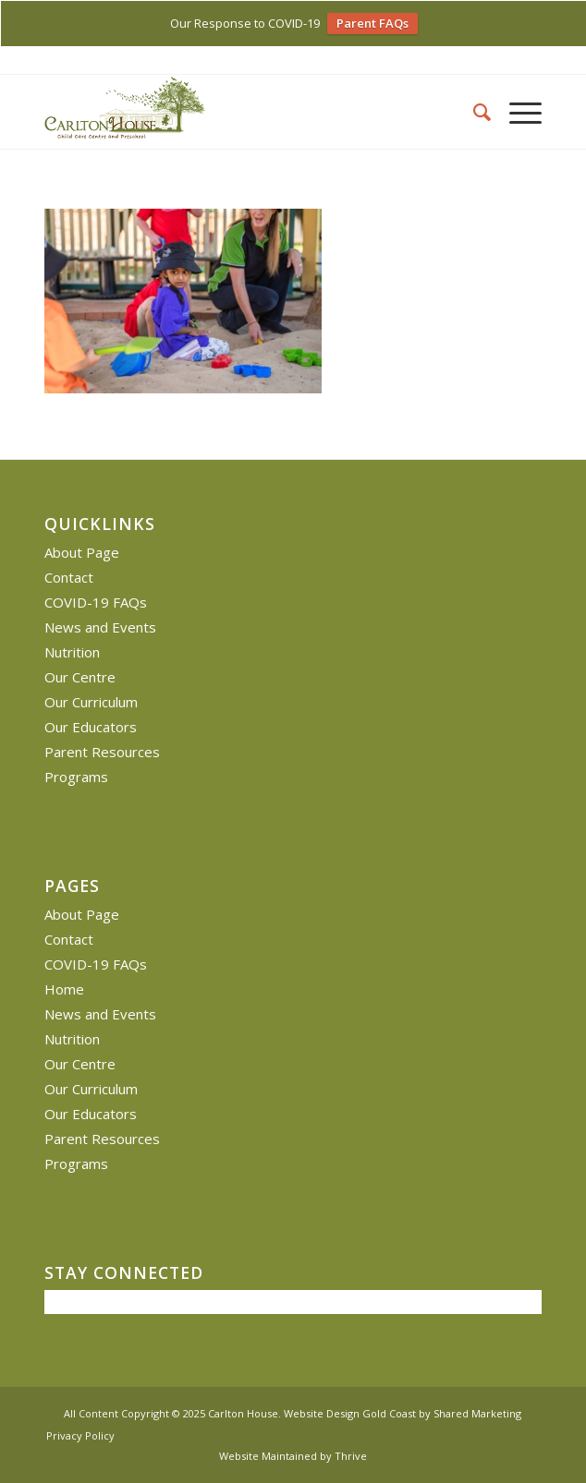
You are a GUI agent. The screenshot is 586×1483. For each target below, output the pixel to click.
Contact (68, 577)
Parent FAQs (372, 23)
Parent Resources (102, 751)
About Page (81, 552)
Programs (76, 776)
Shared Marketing (477, 1413)
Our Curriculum (91, 702)
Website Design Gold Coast (350, 1413)
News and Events (100, 627)
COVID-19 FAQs (95, 602)
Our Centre (80, 677)
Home (64, 989)
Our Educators (90, 726)
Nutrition (72, 652)
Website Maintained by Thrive (293, 1456)
